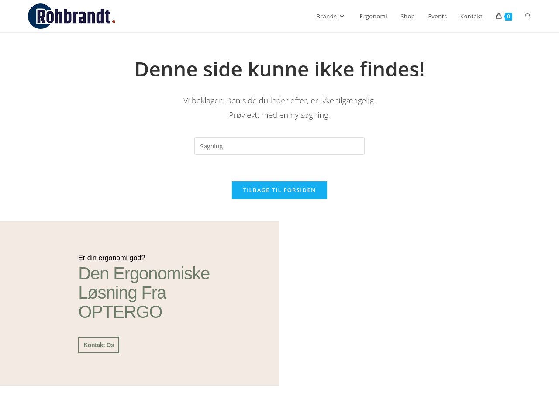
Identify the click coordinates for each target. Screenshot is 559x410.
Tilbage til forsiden (279, 190)
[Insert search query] (279, 146)
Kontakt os (98, 344)
